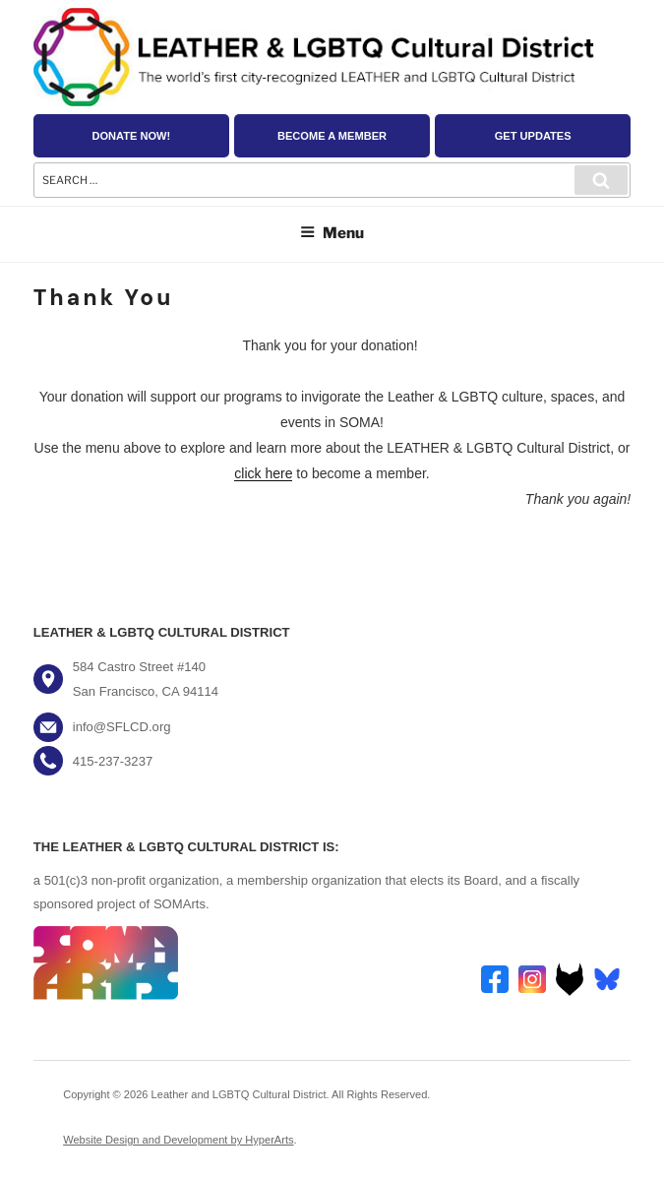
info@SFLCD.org (122, 726)
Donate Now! (130, 136)
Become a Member (332, 136)
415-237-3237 (112, 761)
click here (263, 473)
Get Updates (533, 136)
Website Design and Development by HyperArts (178, 1140)
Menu (332, 232)
